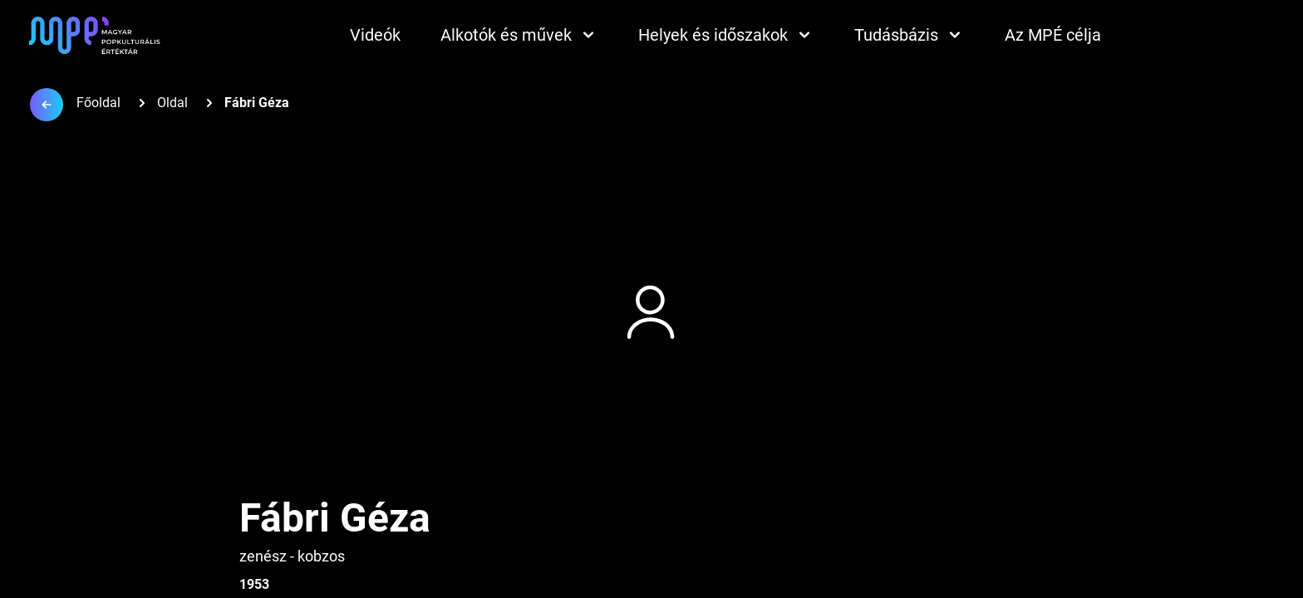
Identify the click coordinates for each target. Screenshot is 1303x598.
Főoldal (98, 102)
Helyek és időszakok (726, 35)
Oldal (172, 102)
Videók (375, 35)
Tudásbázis (909, 35)
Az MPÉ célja (1053, 35)
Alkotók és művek (519, 35)
